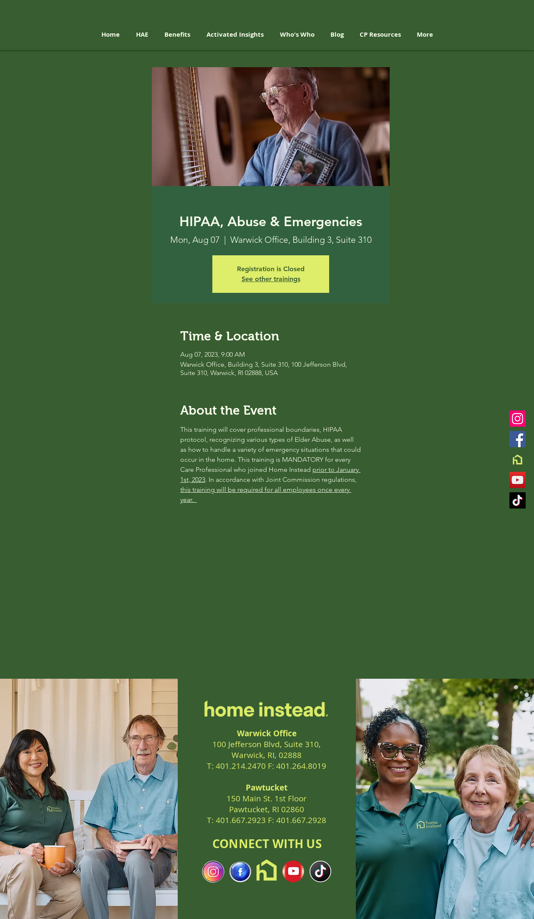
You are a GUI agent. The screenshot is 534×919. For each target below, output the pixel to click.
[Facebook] (517, 439)
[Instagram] (517, 418)
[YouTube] (517, 480)
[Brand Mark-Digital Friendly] (517, 459)
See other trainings (271, 279)
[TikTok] (517, 500)
